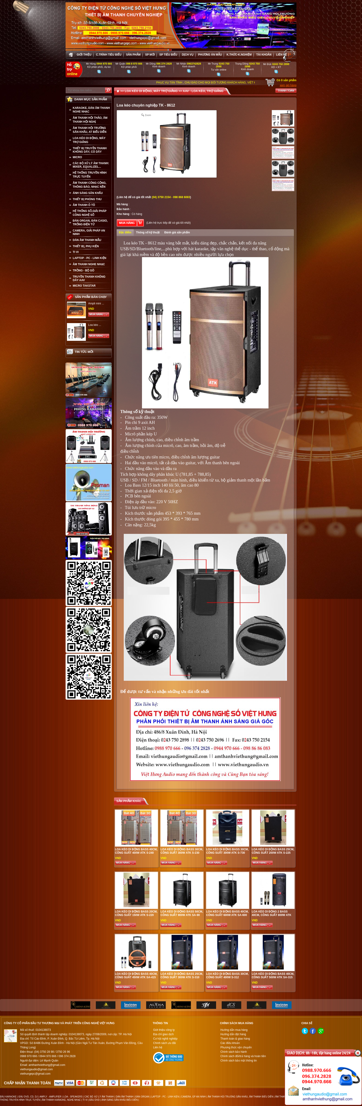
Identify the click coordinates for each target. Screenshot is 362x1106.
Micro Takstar (84, 285)
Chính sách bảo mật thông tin (238, 1060)
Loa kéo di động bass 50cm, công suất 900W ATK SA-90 (181, 913)
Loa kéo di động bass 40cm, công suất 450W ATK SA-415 (136, 975)
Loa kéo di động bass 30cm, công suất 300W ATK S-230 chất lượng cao (181, 853)
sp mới (150, 54)
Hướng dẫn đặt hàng (233, 1034)
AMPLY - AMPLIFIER (50, 1096)
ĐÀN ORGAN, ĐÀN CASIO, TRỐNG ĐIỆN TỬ (90, 222)
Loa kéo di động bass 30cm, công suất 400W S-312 (227, 975)
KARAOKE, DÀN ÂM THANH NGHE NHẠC (91, 109)
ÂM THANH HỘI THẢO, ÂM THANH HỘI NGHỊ (90, 119)
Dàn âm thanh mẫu (87, 240)
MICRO (77, 157)
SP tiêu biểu (168, 54)
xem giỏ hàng (288, 85)
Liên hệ (281, 54)
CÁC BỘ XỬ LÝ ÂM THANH (99, 1096)
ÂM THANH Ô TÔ (84, 205)
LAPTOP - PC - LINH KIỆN (89, 258)
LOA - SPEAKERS (72, 1096)
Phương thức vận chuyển (236, 1047)
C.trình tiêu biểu (108, 54)
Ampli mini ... (96, 303)
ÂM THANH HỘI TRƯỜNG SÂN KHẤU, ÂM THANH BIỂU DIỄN (240, 1096)
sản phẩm (133, 54)
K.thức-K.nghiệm (239, 54)
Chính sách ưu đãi (164, 1043)
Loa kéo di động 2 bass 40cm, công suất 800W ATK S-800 (271, 915)
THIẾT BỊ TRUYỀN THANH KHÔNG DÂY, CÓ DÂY (90, 150)
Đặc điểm (125, 232)
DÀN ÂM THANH (124, 1096)
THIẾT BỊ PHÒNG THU (87, 199)
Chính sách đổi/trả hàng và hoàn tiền (243, 1056)
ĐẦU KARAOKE (8, 1096)
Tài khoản (264, 54)
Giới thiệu (84, 54)
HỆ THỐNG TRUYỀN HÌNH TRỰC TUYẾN (89, 174)
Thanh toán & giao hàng (235, 1038)
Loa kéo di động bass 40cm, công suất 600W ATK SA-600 (227, 913)
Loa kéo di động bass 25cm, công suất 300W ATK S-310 (181, 975)
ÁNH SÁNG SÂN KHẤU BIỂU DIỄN (120, 1100)
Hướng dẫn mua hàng (233, 1030)
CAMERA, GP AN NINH (193, 1096)
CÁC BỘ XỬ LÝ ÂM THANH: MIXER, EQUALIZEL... (91, 165)
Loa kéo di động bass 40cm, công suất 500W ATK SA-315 (273, 975)
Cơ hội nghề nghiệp (165, 1038)
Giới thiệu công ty (164, 1030)
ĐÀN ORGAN (142, 1096)
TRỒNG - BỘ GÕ (83, 270)
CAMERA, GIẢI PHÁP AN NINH (89, 232)
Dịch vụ (187, 54)
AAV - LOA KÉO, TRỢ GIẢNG (203, 91)
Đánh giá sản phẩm (177, 232)
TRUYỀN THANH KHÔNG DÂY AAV (89, 278)
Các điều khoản (230, 1043)
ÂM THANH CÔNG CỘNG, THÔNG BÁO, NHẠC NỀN (89, 184)
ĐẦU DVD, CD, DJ (28, 1096)
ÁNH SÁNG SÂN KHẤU (88, 193)
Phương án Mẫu (210, 54)
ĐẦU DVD (94, 1100)
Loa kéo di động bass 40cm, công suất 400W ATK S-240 (136, 851)
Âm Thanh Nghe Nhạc (89, 264)
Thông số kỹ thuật (148, 232)
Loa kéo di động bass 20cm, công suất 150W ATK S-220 (136, 913)
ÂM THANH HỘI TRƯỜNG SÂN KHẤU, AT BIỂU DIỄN (89, 130)
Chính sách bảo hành (233, 1051)
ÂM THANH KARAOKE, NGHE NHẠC (61, 1100)
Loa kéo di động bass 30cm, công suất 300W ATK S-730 (227, 851)
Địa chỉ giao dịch (163, 1034)
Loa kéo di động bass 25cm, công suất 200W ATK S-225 (273, 851)
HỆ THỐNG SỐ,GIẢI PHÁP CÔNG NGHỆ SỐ (89, 213)
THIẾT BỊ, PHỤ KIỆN (86, 246)
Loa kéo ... (94, 325)
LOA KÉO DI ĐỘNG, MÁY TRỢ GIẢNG (89, 140)
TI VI (75, 252)
